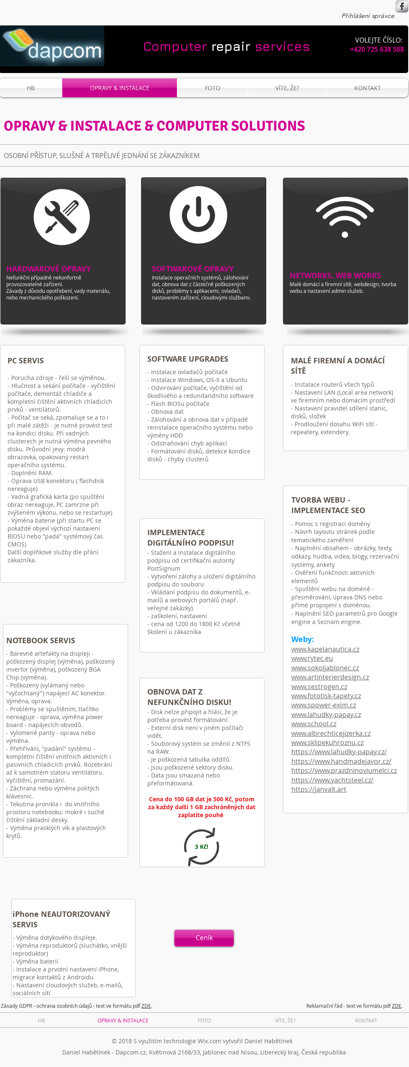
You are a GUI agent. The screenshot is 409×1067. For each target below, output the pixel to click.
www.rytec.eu (312, 658)
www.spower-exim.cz (323, 705)
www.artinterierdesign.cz (330, 677)
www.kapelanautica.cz (325, 649)
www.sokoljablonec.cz (325, 667)
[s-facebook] (402, 6)
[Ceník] (204, 938)
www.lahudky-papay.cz (326, 714)
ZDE (146, 1005)
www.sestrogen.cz (319, 686)
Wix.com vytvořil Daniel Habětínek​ (245, 1041)
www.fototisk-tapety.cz (326, 695)
